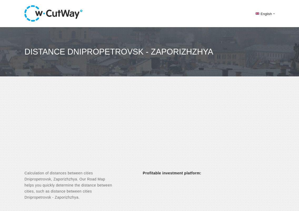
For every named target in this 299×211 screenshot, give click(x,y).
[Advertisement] (149, 128)
